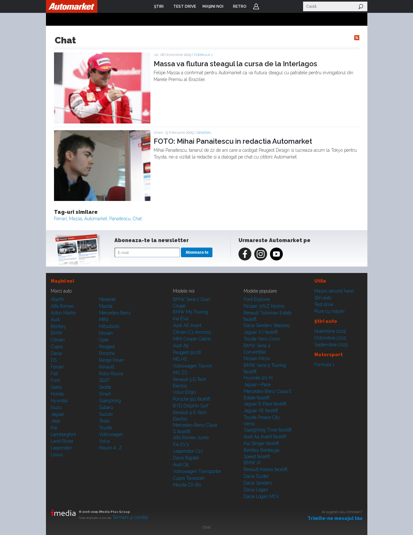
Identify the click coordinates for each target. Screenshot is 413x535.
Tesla (104, 420)
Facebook (244, 254)
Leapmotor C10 (188, 451)
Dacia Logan (256, 489)
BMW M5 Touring (190, 311)
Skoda (105, 387)
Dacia (56, 353)
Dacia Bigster (186, 457)
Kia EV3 (181, 444)
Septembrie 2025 (331, 344)
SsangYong (110, 400)
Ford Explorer (257, 299)
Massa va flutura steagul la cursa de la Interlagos (235, 63)
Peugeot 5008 (187, 352)
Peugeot (107, 346)
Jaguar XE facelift (261, 410)
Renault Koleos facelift (265, 469)
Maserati (107, 299)
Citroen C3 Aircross (192, 332)
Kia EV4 (180, 318)
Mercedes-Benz (115, 312)
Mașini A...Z (110, 447)
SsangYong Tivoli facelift (268, 429)
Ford (55, 380)
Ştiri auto (322, 297)
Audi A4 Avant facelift (265, 436)
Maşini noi (62, 281)
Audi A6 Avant (187, 325)
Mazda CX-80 (187, 484)
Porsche (107, 353)
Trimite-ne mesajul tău (335, 518)
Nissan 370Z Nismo (264, 306)
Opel (104, 339)
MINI (103, 319)
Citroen (58, 339)
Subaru (106, 407)
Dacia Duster (256, 476)
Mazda (105, 306)
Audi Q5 (181, 464)
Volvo (104, 441)
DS (54, 360)
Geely (56, 387)
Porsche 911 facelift (191, 399)
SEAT (104, 380)
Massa (75, 218)
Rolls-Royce (111, 373)
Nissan (106, 333)
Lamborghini (63, 434)
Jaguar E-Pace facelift (265, 403)
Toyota (105, 427)
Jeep (55, 420)
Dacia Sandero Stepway (267, 325)
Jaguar (57, 414)
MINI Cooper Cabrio (192, 338)
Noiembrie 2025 (330, 331)
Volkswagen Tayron (192, 365)
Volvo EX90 (184, 392)
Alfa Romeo (62, 306)
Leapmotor (61, 447)
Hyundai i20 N (258, 377)
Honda (57, 393)
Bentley (58, 326)
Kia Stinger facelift (261, 443)
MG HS (180, 359)
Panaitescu (119, 218)
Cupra (57, 346)
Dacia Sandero (258, 482)
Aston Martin (63, 312)
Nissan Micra (257, 358)
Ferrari (60, 218)
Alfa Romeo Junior (191, 437)
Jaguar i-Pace (257, 384)
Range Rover (111, 360)
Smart (105, 393)
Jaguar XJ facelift (261, 332)
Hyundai (59, 400)
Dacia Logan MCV (261, 496)
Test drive (323, 304)
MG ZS (180, 372)
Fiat (54, 373)
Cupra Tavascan (189, 478)
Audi (55, 319)
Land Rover (62, 441)
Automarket (95, 218)
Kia (54, 427)
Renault (106, 366)
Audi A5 (180, 345)
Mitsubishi (109, 326)
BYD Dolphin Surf (190, 405)
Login (256, 6)
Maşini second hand (334, 291)
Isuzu (56, 407)
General (203, 132)
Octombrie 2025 (330, 337)
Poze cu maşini (329, 311)
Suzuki (105, 414)
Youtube (276, 254)
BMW (57, 333)
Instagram (260, 254)
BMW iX (252, 462)
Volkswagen (111, 434)
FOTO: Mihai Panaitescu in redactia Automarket (233, 141)
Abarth (57, 299)
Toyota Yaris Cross (262, 338)
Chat (137, 218)
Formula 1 (203, 55)
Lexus (57, 454)
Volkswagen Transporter (197, 471)
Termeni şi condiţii (130, 517)
